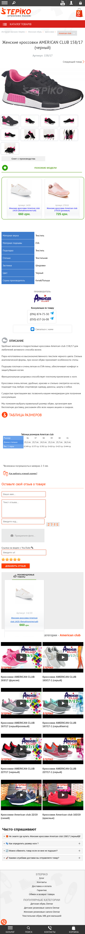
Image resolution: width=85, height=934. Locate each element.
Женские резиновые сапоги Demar (42, 911)
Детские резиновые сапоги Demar (42, 907)
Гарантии (42, 890)
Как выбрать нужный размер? (23, 473)
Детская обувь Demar (42, 903)
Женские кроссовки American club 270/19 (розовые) (62, 209)
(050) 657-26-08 (39, 319)
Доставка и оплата (41, 886)
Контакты (42, 882)
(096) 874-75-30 (39, 314)
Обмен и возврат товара (42, 894)
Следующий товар (72, 61)
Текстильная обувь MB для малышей (41, 916)
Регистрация (80, 3)
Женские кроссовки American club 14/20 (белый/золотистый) (24, 209)
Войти (71, 3)
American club (67, 33)
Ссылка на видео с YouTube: (17, 547)
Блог (41, 878)
